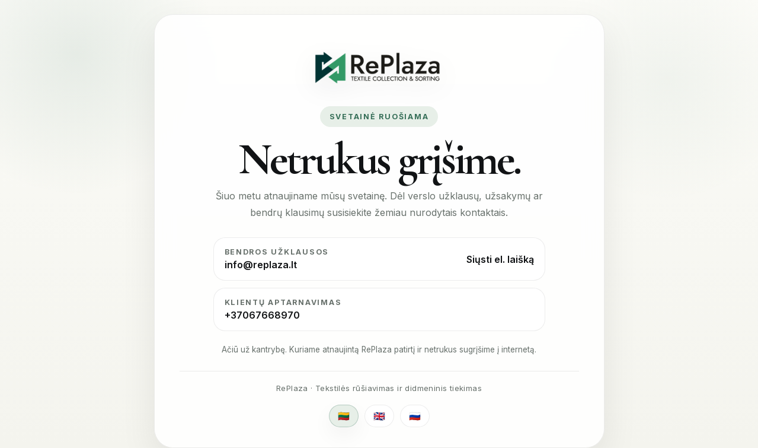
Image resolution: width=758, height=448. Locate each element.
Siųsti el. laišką (500, 259)
